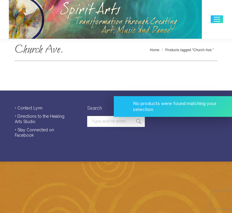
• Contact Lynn (29, 108)
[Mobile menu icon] (217, 19)
